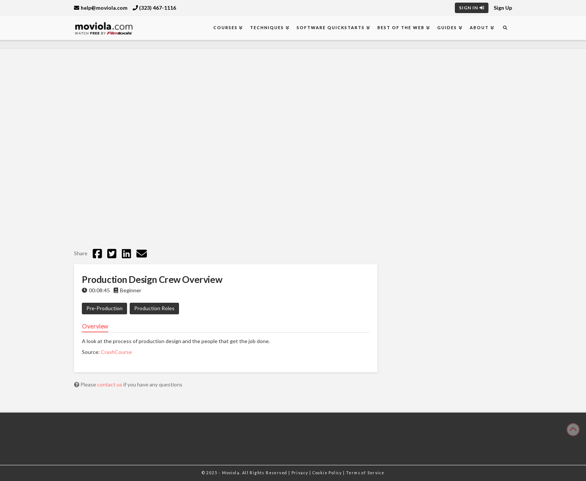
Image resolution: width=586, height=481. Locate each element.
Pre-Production (104, 308)
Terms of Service (365, 473)
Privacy (300, 473)
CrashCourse (116, 352)
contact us (110, 384)
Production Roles (154, 308)
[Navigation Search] (505, 28)
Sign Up (503, 7)
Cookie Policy (327, 473)
